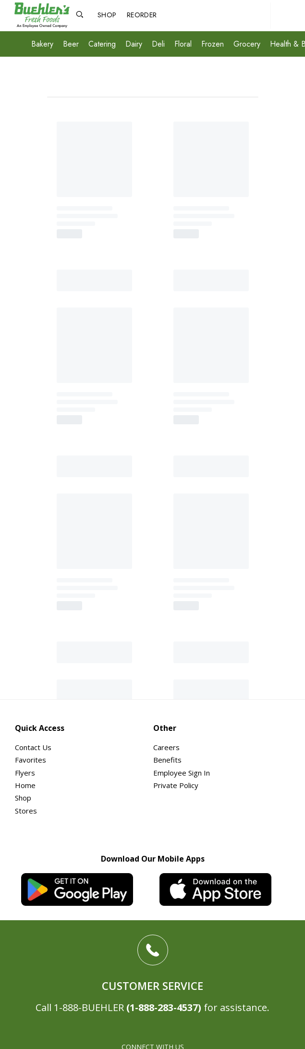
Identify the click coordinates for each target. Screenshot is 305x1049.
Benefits (167, 760)
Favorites (30, 760)
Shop (23, 797)
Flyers (25, 772)
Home (25, 785)
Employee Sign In (181, 772)
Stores (26, 810)
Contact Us (33, 747)
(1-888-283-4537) (163, 1007)
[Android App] (83, 889)
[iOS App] (222, 889)
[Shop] (107, 15)
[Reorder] (142, 15)
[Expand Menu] (19, 45)
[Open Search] (79, 15)
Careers (166, 747)
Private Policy (175, 785)
